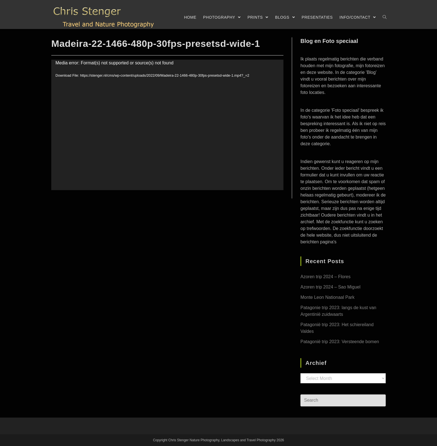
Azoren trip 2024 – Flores (325, 276)
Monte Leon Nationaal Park (327, 297)
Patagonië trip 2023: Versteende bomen (339, 341)
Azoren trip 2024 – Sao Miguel (330, 287)
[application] (167, 125)
